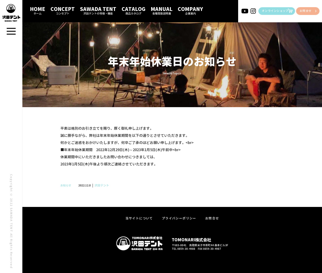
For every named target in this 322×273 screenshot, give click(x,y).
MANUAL (161, 10)
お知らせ (65, 185)
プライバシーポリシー (179, 218)
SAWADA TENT (98, 10)
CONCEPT (63, 10)
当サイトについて (139, 218)
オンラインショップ (275, 11)
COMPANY (190, 10)
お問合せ (305, 11)
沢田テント (102, 185)
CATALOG (133, 10)
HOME (37, 10)
